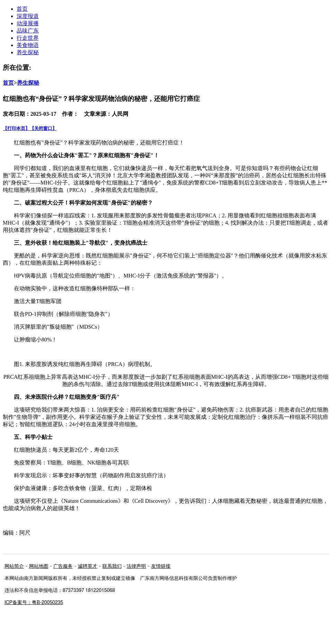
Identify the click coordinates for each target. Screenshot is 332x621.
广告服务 (63, 566)
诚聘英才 (87, 566)
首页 (8, 83)
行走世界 (28, 38)
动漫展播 (28, 23)
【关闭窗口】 (43, 128)
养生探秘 (28, 52)
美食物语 (28, 45)
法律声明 (136, 566)
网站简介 (14, 566)
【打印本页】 (16, 128)
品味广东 (28, 31)
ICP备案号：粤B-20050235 (33, 602)
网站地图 (38, 566)
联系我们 (112, 566)
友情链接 (160, 566)
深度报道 (28, 16)
